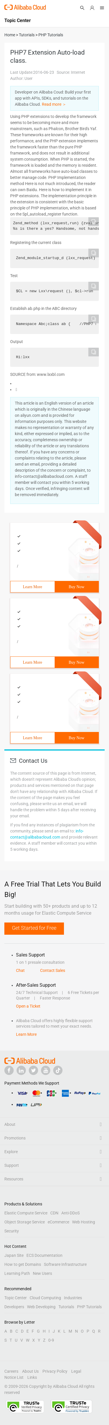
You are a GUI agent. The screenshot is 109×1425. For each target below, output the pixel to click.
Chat (20, 970)
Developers (14, 1306)
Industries (73, 1297)
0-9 (51, 1340)
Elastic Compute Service (25, 1213)
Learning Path (17, 1273)
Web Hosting (83, 1222)
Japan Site (14, 1255)
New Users (42, 1273)
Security (11, 1231)
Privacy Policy (54, 1371)
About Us (30, 1371)
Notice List (14, 1377)
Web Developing (41, 1306)
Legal (76, 1371)
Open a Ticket (28, 1006)
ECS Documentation (44, 1255)
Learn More (32, 587)
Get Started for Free (34, 928)
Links (32, 1377)
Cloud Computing (45, 1297)
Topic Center (15, 1297)
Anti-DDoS (70, 1213)
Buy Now (76, 587)
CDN (54, 1213)
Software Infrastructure (65, 1264)
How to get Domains (22, 1264)
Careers (11, 1371)
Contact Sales (52, 970)
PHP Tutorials (89, 1306)
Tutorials (66, 1306)
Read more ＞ (54, 104)
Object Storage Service (24, 1222)
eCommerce (58, 1222)
